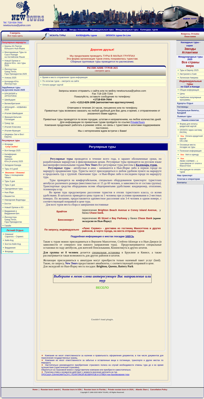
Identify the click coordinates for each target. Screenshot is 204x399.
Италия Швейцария (14, 113)
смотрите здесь (102, 69)
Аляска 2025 (10, 78)
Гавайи (8, 226)
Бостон (8, 203)
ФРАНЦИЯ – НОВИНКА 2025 (16, 108)
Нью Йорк (9, 192)
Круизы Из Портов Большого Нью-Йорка (15, 47)
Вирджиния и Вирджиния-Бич (12, 212)
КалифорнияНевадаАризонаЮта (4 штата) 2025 (14, 158)
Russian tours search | (50, 389)
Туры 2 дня (10, 185)
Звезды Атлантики (78, 30)
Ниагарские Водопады (15, 200)
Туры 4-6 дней (11, 169)
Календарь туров (149, 30)
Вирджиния (10, 248)
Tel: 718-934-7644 (12, 22)
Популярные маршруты (14, 42)
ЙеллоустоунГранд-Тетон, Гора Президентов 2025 (16, 71)
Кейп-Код (9, 240)
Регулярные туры (58, 30)
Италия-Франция (13, 130)
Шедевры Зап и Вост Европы (14, 135)
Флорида (11, 145)
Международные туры (127, 30)
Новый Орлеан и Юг (14, 207)
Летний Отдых (14, 230)
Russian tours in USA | (71, 389)
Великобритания (12, 103)
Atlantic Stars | (142, 389)
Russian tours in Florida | (94, 389)
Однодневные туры (14, 189)
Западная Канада (13, 165)
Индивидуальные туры (102, 30)
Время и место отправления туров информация (65, 77)
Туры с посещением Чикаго (15, 175)
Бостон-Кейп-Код (13, 244)
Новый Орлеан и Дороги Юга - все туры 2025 (15, 63)
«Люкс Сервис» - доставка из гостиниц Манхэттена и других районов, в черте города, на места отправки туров (121, 229)
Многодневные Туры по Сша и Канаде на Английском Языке (16, 54)
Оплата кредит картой (52, 85)
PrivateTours (138, 122)
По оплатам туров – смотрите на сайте (60, 81)
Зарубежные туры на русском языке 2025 (13, 88)
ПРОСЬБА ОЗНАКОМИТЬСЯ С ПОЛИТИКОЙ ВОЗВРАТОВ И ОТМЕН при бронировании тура (85, 374)
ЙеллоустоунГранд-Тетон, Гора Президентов (13, 219)
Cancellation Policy (162, 389)
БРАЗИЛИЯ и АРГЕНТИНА (11, 94)
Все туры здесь (15, 34)
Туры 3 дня (10, 181)
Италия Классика (13, 127)
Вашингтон (10, 196)
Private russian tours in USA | (120, 389)
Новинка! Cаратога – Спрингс (14, 235)
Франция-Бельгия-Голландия (13, 118)
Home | (36, 389)
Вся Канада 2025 (13, 150)
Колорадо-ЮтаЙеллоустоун (11, 82)
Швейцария (10, 100)
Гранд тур (9, 123)
